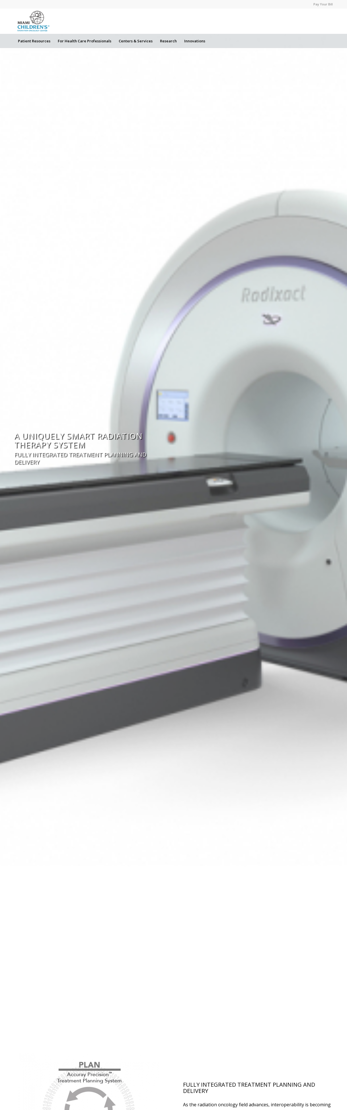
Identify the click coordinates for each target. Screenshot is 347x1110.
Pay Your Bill (323, 4)
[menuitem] (322, 4)
